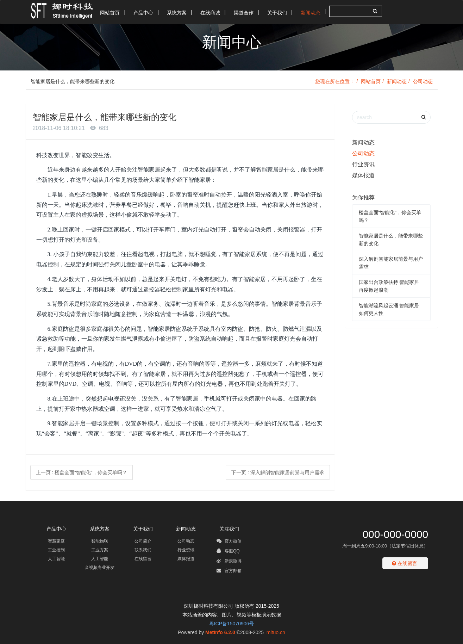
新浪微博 (229, 561)
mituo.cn (276, 632)
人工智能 (56, 558)
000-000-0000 (395, 534)
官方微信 (229, 542)
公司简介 (142, 541)
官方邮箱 (229, 571)
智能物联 (99, 541)
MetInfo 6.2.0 (220, 632)
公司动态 (423, 81)
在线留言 (142, 558)
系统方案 (100, 529)
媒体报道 (363, 175)
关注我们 (229, 529)
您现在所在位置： (335, 81)
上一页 (81, 472)
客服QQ (228, 552)
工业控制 (56, 549)
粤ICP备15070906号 (231, 623)
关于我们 (143, 529)
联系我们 (142, 549)
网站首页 (371, 81)
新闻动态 (397, 81)
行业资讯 (363, 164)
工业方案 (99, 549)
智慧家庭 (56, 541)
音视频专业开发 (99, 567)
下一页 (277, 472)
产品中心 (56, 529)
